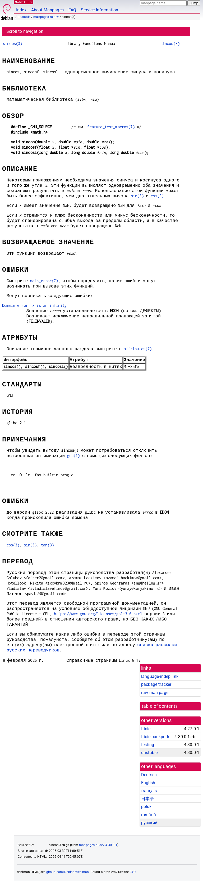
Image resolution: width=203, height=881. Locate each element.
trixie (145, 728)
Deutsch (149, 774)
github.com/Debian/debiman (67, 872)
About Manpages (47, 9)
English (148, 782)
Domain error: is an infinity (34, 305)
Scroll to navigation (24, 31)
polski (147, 806)
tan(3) (47, 545)
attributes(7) (138, 348)
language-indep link (159, 676)
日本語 (147, 798)
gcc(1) (73, 455)
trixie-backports (155, 736)
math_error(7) (44, 281)
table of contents (160, 706)
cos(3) (157, 196)
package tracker (156, 684)
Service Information (99, 9)
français (149, 790)
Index (21, 9)
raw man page (154, 692)
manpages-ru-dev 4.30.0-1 (98, 845)
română (148, 814)
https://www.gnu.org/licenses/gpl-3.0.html (98, 613)
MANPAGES (23, 2)
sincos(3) (12, 43)
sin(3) (137, 196)
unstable (24, 17)
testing (147, 744)
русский (149, 822)
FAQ (72, 9)
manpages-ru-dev (46, 17)
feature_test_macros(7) (111, 127)
